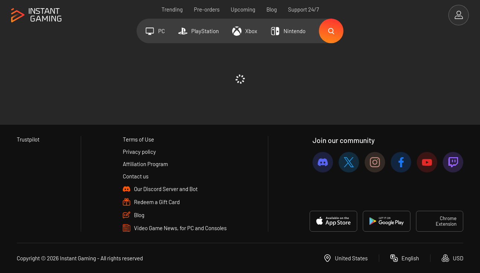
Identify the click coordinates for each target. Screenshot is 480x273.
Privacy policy (139, 151)
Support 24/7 (303, 9)
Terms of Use (138, 139)
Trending (172, 9)
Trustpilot (28, 139)
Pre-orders (207, 9)
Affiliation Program (145, 164)
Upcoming (243, 9)
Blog (271, 9)
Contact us (135, 176)
